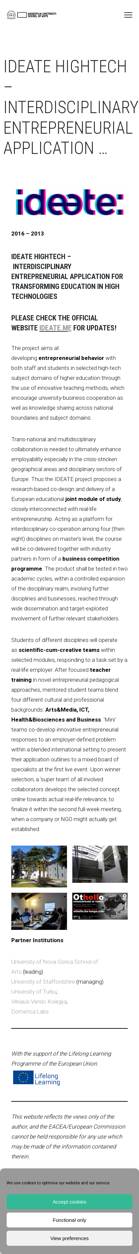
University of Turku (33, 991)
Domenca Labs (30, 1011)
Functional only (69, 1220)
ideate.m (53, 328)
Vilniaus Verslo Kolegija (39, 1001)
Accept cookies (69, 1202)
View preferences (69, 1238)
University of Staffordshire (43, 981)
